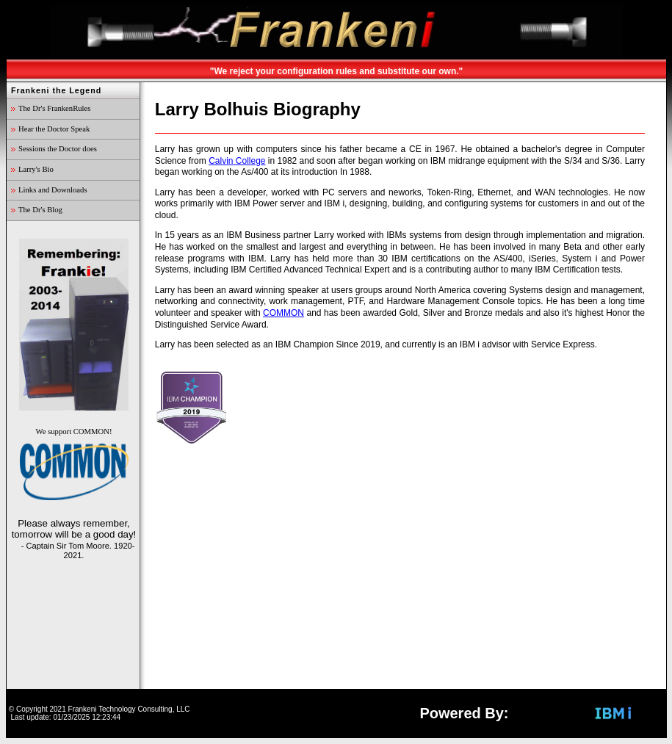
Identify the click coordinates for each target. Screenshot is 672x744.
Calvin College (237, 161)
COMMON (283, 313)
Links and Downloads (52, 190)
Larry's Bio (36, 169)
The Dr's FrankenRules (54, 108)
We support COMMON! (74, 464)
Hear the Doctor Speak (54, 129)
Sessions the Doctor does (57, 149)
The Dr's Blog (40, 210)
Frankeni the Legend (56, 90)
